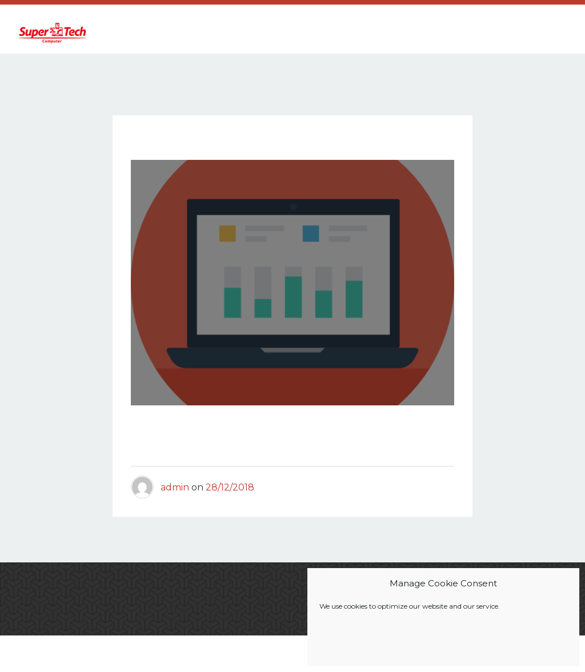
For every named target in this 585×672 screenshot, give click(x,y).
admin (175, 496)
